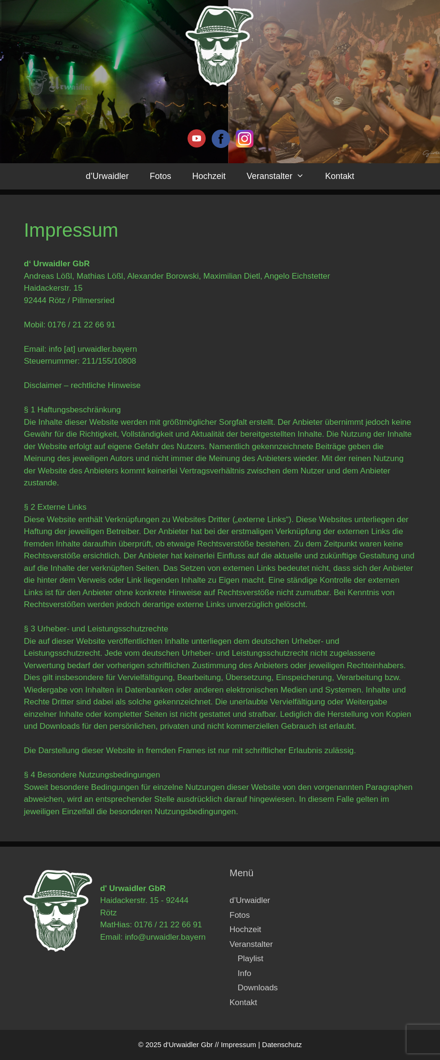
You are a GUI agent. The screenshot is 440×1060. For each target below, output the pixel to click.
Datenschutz (282, 1044)
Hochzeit (209, 176)
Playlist (250, 958)
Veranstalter (280, 176)
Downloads (258, 987)
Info (244, 973)
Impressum (238, 1044)
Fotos (160, 176)
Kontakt (339, 176)
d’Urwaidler (107, 176)
